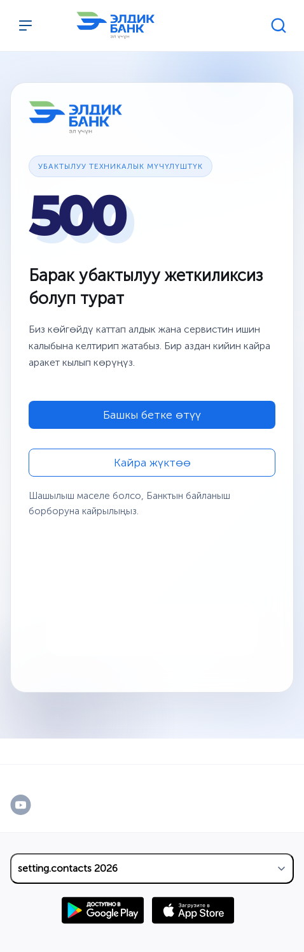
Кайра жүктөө (152, 463)
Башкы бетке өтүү (152, 415)
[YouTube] (34, 805)
